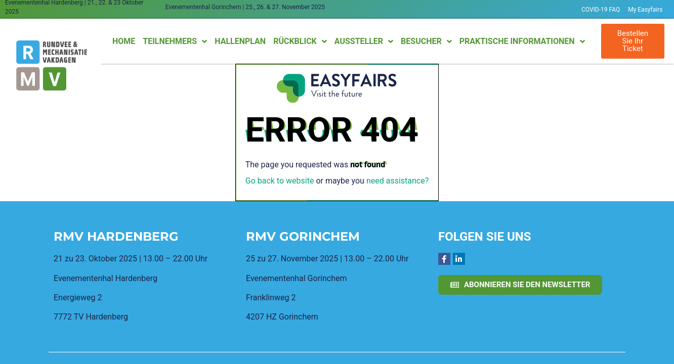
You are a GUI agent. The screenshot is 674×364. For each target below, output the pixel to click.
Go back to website (279, 181)
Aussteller (363, 41)
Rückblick (300, 41)
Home (123, 41)
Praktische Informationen (522, 41)
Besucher (426, 41)
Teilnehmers (175, 41)
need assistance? (397, 181)
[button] (632, 41)
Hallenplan (240, 41)
